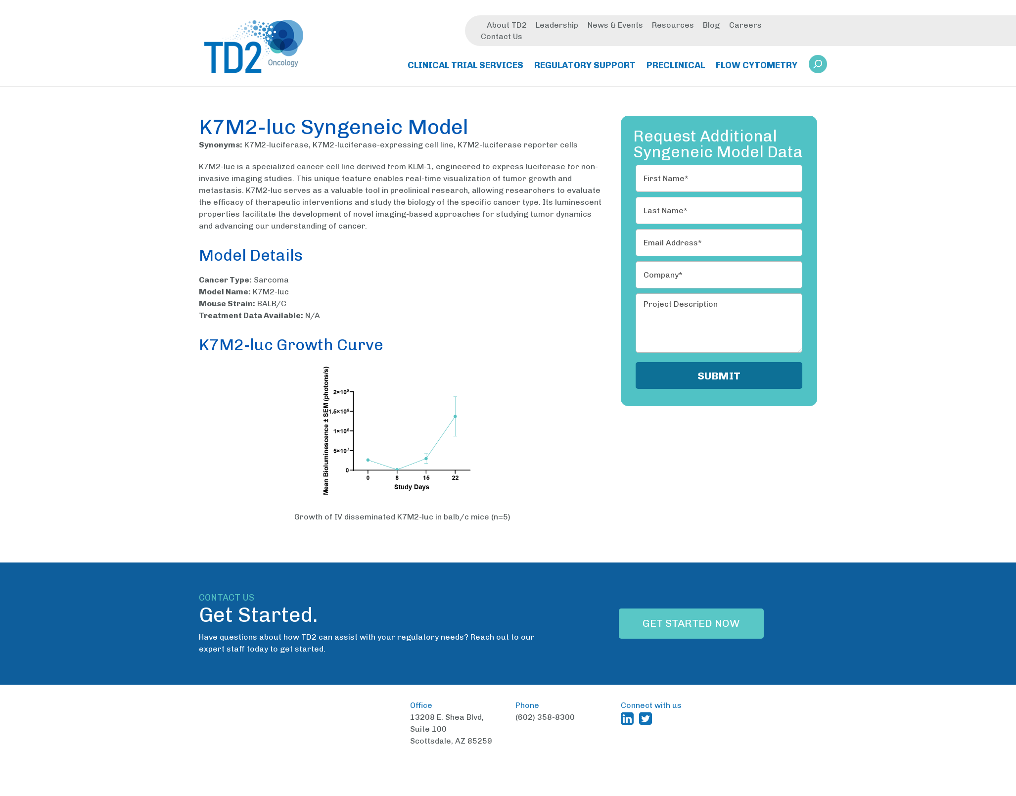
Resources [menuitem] (673, 26)
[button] (818, 65)
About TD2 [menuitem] (507, 26)
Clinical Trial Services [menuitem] (465, 66)
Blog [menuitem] (711, 26)
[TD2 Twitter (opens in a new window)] (647, 718)
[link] (818, 68)
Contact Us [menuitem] (501, 37)
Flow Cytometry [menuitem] (756, 66)
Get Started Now (691, 623)
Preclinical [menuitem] (676, 66)
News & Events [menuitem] (615, 26)
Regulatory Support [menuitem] (585, 66)
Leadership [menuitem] (557, 26)
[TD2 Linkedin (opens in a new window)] (629, 718)
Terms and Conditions (596, 788)
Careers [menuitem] (745, 26)
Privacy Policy (670, 788)
